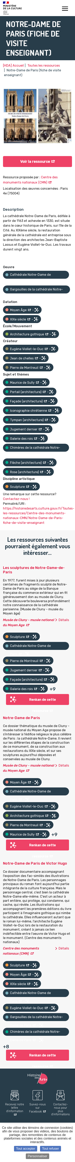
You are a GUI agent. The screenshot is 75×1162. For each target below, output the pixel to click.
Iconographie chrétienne (28, 411)
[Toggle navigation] (64, 9)
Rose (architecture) (24, 472)
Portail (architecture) (25, 392)
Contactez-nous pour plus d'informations (60, 1109)
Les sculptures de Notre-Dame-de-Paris (34, 570)
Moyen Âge (18, 310)
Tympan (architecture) (27, 420)
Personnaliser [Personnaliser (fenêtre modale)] (37, 1156)
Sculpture (17, 487)
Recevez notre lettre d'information (14, 1108)
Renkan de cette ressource (42, 701)
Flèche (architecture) (26, 463)
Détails (64, 620)
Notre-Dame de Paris (21, 718)
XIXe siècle (18, 319)
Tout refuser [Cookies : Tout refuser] (50, 1148)
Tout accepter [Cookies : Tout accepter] (25, 1148)
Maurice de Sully (22, 382)
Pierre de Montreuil (24, 368)
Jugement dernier (23, 429)
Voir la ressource (35, 161)
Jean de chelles (22, 358)
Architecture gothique (27, 334)
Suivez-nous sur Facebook (37, 1108)
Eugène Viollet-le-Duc (26, 349)
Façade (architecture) (26, 401)
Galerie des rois (21, 439)
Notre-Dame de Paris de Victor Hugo (35, 863)
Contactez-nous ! (16, 499)
